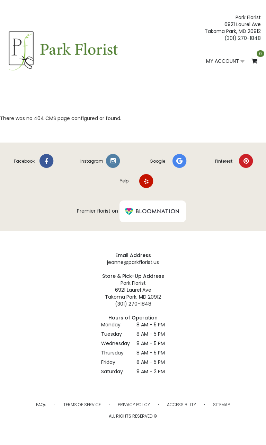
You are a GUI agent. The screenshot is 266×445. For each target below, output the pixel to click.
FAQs (41, 405)
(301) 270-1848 (242, 38)
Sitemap (221, 405)
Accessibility (181, 405)
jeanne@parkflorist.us (133, 262)
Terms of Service (82, 405)
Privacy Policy (134, 405)
